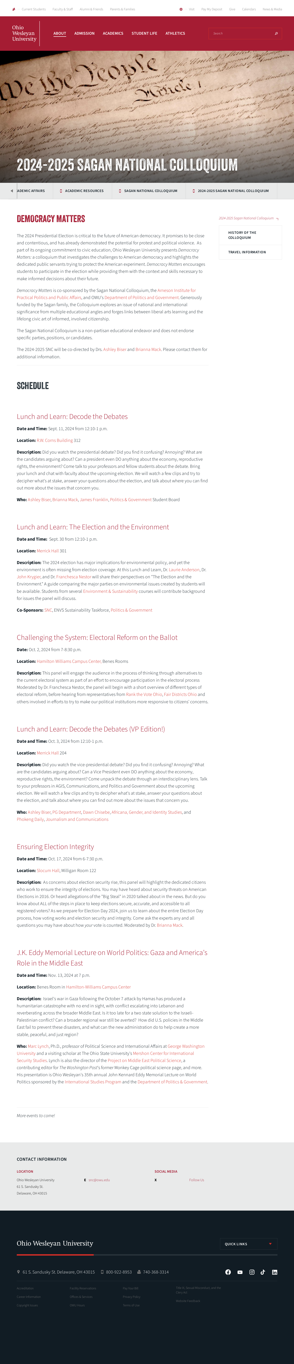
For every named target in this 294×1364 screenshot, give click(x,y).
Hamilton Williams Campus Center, (69, 661)
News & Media (272, 9)
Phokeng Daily (30, 819)
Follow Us (196, 1180)
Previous (12, 191)
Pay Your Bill (130, 1288)
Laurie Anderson (184, 570)
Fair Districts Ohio (180, 694)
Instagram (252, 1272)
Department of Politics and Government (142, 297)
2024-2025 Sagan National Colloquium (233, 190)
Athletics (175, 33)
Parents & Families (122, 9)
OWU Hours (77, 1305)
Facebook (228, 1272)
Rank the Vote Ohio (144, 694)
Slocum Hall (48, 870)
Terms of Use (131, 1305)
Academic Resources (84, 190)
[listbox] (248, 1244)
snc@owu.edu (99, 1180)
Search (276, 33)
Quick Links (236, 1244)
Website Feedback (188, 1301)
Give (232, 9)
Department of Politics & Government (172, 1082)
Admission (84, 33)
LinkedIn (274, 1272)
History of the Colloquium (242, 235)
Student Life (144, 33)
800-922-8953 (119, 1272)
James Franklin (94, 500)
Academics (113, 33)
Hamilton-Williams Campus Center (98, 987)
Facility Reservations (83, 1288)
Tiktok (263, 1272)
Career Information (29, 1297)
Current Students (34, 9)
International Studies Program (93, 1082)
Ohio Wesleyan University (26, 38)
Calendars (249, 9)
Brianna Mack (148, 349)
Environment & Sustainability (110, 591)
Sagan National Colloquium (151, 190)
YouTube (240, 1272)
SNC (48, 610)
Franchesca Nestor (73, 577)
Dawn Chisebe (96, 812)
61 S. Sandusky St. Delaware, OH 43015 (59, 1272)
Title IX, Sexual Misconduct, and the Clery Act (198, 1290)
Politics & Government (131, 500)
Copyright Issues (27, 1305)
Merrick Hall (48, 551)
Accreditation (25, 1288)
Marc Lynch (38, 1046)
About (60, 33)
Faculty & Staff (63, 9)
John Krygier (28, 577)
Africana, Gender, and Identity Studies (147, 812)
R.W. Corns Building (55, 440)
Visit (192, 9)
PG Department (66, 812)
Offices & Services (81, 1297)
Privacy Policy (131, 1297)
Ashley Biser (114, 349)
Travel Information (247, 252)
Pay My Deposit (211, 9)
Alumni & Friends (91, 9)
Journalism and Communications (77, 819)
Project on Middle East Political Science (144, 1060)
